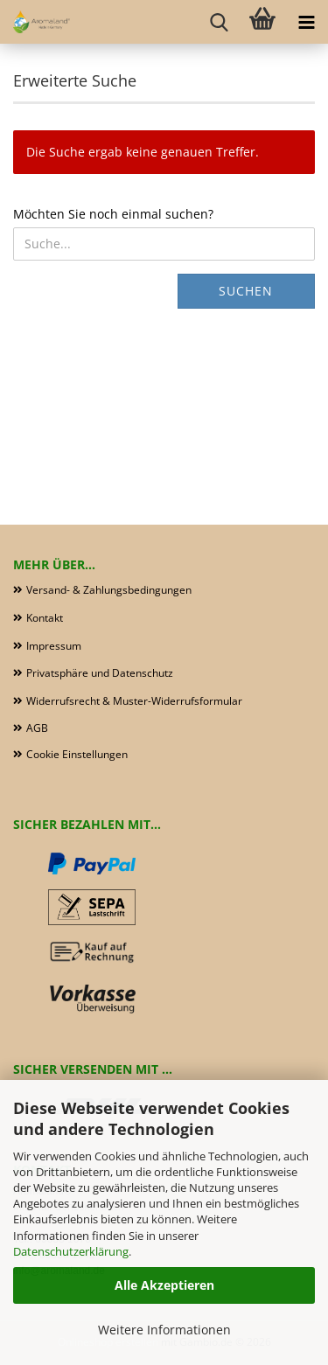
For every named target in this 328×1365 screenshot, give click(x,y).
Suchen (246, 290)
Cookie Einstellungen (77, 754)
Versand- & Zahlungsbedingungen (109, 589)
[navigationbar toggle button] (306, 22)
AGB (37, 728)
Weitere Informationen (164, 1329)
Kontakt (44, 617)
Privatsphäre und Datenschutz (99, 672)
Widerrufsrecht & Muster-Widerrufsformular (134, 700)
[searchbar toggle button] (219, 22)
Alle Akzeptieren (164, 1285)
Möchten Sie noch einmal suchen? (113, 213)
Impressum (53, 645)
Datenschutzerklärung (71, 1251)
